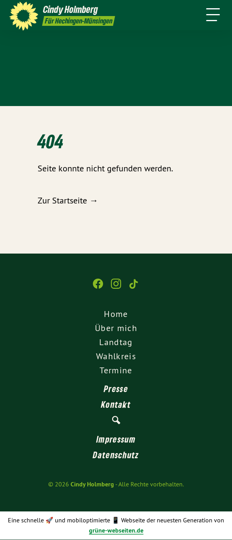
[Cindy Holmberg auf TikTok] (134, 287)
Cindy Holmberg (92, 484)
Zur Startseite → (68, 200)
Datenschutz (116, 454)
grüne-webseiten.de (116, 530)
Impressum (116, 439)
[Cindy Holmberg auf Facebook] (98, 287)
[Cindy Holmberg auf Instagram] (116, 287)
